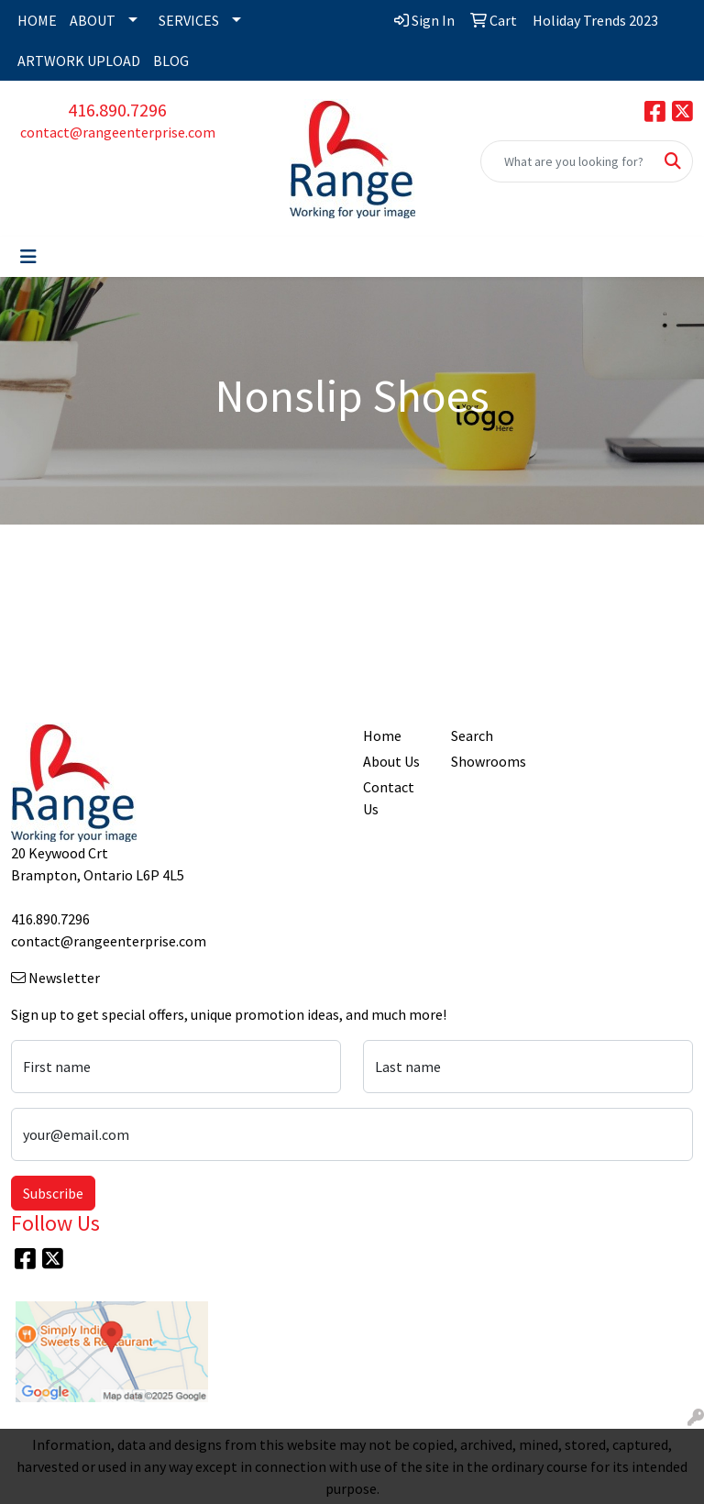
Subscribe (53, 1193)
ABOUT (93, 20)
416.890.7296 (117, 109)
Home (382, 735)
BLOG (171, 60)
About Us (391, 761)
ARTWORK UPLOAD (78, 60)
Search (472, 735)
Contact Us (388, 798)
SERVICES (189, 20)
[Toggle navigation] (28, 257)
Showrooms (484, 761)
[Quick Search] (567, 161)
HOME (37, 20)
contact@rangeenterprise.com (117, 132)
